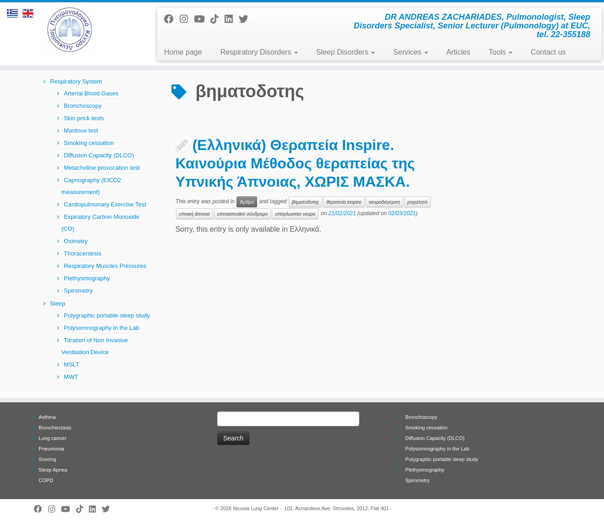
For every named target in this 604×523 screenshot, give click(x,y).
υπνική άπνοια (194, 214)
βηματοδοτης (305, 202)
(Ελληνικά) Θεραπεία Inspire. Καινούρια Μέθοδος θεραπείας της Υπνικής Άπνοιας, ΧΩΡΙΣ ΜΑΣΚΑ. (295, 163)
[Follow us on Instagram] (187, 19)
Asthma (46, 417)
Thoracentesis (82, 253)
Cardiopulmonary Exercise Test (105, 204)
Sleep (57, 303)
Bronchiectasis (54, 427)
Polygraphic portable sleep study (107, 315)
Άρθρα (247, 202)
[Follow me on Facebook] (172, 19)
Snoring (47, 459)
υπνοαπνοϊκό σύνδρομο (242, 214)
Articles (458, 52)
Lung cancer (52, 438)
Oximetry (76, 241)
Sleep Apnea (52, 470)
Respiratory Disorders (259, 52)
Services (410, 52)
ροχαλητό (417, 202)
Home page (183, 52)
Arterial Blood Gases (91, 93)
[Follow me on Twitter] (246, 19)
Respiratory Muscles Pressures (105, 265)
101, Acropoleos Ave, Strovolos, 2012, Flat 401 (336, 508)
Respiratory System (76, 81)
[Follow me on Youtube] (202, 19)
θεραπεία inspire (343, 202)
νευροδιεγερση (384, 202)
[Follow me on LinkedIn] (232, 19)
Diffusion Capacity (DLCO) (99, 155)
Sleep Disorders (345, 52)
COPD (45, 480)
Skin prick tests (84, 118)
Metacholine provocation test (101, 167)
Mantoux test (81, 130)
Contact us (548, 52)
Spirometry (78, 290)
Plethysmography (87, 278)
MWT (71, 376)
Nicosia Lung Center (256, 508)
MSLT (71, 364)
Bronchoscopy (82, 105)
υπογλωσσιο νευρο (295, 214)
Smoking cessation (89, 142)
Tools (500, 52)
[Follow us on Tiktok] (217, 19)
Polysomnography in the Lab (101, 327)
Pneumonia (51, 448)
